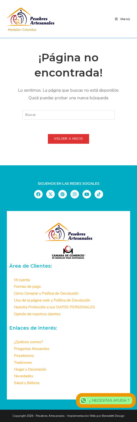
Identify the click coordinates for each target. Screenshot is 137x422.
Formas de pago (27, 286)
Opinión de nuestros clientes (37, 314)
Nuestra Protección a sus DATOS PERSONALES (54, 307)
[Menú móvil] (122, 19)
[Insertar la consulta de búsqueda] (68, 115)
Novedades (23, 376)
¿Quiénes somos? (28, 342)
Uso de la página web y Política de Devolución (52, 300)
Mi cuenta (22, 280)
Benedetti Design (112, 416)
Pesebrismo (24, 355)
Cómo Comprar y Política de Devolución (46, 293)
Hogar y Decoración (30, 369)
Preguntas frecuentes (32, 348)
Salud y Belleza (26, 383)
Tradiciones (23, 362)
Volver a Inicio (68, 139)
